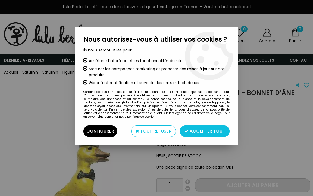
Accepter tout (204, 131)
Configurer (100, 131)
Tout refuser (153, 131)
